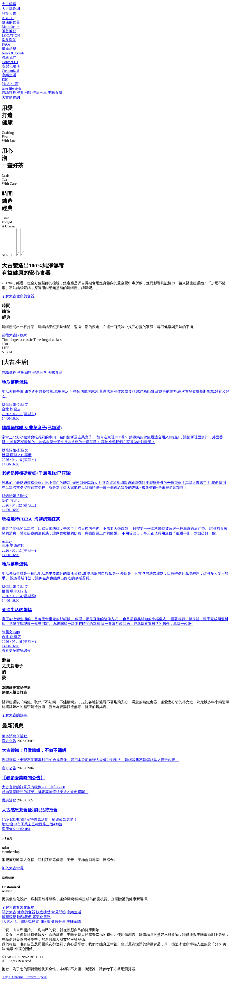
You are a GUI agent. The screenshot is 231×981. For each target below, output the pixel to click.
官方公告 (9, 741)
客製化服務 (41, 917)
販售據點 (43, 912)
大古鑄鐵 (9, 4)
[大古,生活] (11, 921)
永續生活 (74, 912)
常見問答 (58, 912)
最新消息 (9, 917)
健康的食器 (26, 912)
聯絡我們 (24, 917)
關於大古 (9, 912)
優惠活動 (9, 800)
